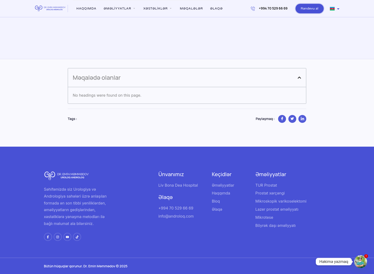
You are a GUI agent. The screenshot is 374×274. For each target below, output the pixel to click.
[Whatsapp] (360, 261)
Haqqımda (86, 8)
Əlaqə (216, 8)
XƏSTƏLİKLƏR (158, 8)
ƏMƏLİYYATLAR (120, 8)
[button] (299, 78)
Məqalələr (191, 8)
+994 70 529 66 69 (269, 8)
